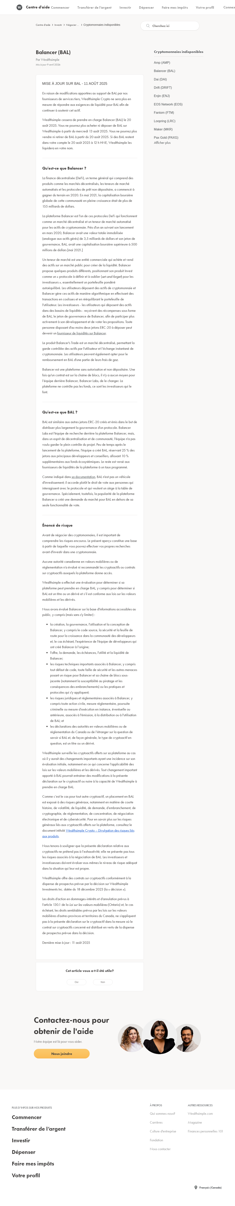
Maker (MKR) (163, 129)
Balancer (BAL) (164, 71)
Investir (58, 25)
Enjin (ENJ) (162, 96)
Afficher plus (162, 142)
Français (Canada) (210, 1187)
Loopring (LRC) (164, 121)
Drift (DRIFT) (163, 87)
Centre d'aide (43, 25)
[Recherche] (169, 25)
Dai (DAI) (160, 79)
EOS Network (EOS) (168, 104)
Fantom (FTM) (164, 112)
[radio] (76, 982)
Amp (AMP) (162, 62)
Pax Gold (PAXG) (166, 137)
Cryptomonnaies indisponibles (102, 24)
